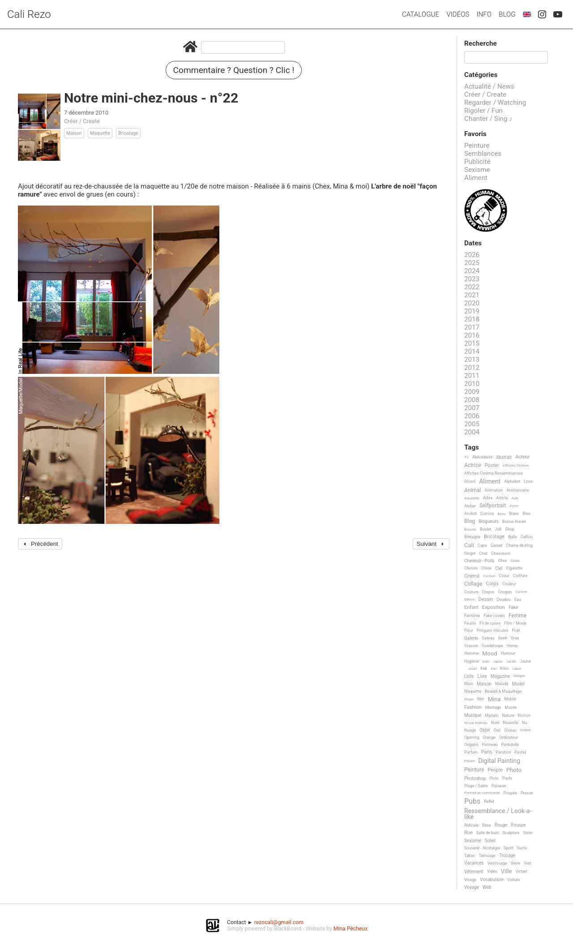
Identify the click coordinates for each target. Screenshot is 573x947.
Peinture (476, 145)
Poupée (510, 793)
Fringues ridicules (493, 630)
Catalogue (420, 14)
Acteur (522, 457)
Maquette (100, 133)
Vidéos (457, 14)
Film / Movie (516, 623)
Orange (489, 737)
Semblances (482, 154)
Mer (480, 699)
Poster (492, 465)
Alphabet (512, 481)
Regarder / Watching (495, 103)
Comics (487, 513)
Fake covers (494, 615)
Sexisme (477, 170)
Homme (471, 653)
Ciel (499, 568)
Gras (515, 638)
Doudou (504, 599)
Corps (492, 584)
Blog (507, 14)
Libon (517, 668)
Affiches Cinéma (516, 465)
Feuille (470, 623)
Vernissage (497, 863)
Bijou (501, 513)
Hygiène (471, 661)
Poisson (499, 786)
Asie (514, 498)
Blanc (514, 513)
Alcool (469, 481)
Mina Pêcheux (351, 929)
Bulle (512, 537)
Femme (517, 615)
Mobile (510, 699)
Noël (495, 722)
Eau (517, 599)
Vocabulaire (492, 880)
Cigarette (514, 568)
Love (528, 481)
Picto (494, 778)
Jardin (511, 661)
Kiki (493, 668)
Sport (508, 848)
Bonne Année (514, 521)
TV (466, 457)
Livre (482, 676)
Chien (515, 560)
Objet (484, 730)
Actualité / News (489, 86)
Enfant (471, 607)
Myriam (491, 715)
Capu (482, 545)
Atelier (470, 506)
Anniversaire (517, 490)
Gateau (488, 638)
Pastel (520, 752)
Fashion (473, 707)
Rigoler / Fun (483, 111)
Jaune (525, 661)
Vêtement (473, 872)
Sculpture (511, 833)
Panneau (489, 744)
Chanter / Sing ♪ (488, 119)
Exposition (493, 607)
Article (502, 498)
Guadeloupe (492, 645)
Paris (486, 752)
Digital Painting (499, 761)
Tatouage (487, 855)
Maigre (519, 675)
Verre (515, 863)
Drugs (469, 699)
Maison (74, 133)
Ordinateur (508, 737)
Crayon (488, 592)
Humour (508, 653)
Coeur (504, 576)
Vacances (473, 863)
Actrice (472, 465)
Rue (468, 833)
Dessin (485, 599)
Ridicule (471, 825)
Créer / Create (82, 121)
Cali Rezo (29, 14)
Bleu (526, 513)
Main (468, 684)
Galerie (471, 638)
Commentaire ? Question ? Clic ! (234, 70)
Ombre (525, 730)
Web (487, 887)
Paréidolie (510, 744)
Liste (469, 676)
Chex (502, 560)
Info (484, 14)
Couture (471, 592)
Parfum (471, 752)
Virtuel (521, 871)
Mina (494, 699)
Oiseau (510, 730)
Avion (513, 505)
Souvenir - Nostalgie (482, 848)
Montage (493, 707)
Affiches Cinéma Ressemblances (493, 473)
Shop (510, 529)
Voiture (513, 880)
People (495, 770)
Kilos (504, 668)
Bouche (470, 529)
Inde (485, 661)
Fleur (468, 630)
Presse (527, 793)
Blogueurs (489, 521)
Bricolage (128, 133)
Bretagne (472, 537)
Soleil (490, 841)
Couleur (509, 584)
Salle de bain (487, 833)
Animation (493, 490)
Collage (473, 584)
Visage (470, 880)
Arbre (488, 498)
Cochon (489, 576)
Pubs (472, 801)
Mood (489, 653)
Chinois (471, 568)
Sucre (522, 848)
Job (498, 529)
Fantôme (472, 615)
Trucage (507, 855)
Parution (503, 752)
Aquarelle (471, 498)
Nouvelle (510, 722)
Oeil (497, 730)
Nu (524, 722)
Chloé (486, 568)
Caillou (527, 537)
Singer (469, 553)
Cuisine (521, 591)
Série (527, 833)
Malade (502, 684)
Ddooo (469, 599)
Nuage (470, 730)
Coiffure (520, 576)
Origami (471, 744)
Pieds (507, 778)
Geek (502, 638)
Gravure (471, 645)
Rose (486, 825)
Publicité (477, 162)
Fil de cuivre (490, 623)
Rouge (501, 825)
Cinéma (471, 576)
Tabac (469, 855)
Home (512, 645)
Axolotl (470, 513)
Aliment (475, 178)
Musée (511, 707)
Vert (527, 863)
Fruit (516, 630)
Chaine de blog (519, 545)
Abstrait (504, 457)
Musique (472, 715)
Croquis (505, 592)
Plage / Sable (476, 786)
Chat (483, 553)
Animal (472, 490)
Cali (469, 545)
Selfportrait (492, 505)
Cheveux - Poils (479, 561)
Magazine (500, 676)
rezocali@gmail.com (279, 922)
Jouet (472, 668)
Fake (513, 607)
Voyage (471, 887)
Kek (483, 668)
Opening (471, 737)
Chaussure (500, 553)
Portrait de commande (482, 792)
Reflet (489, 801)
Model (518, 684)
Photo (514, 770)
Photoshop (475, 778)
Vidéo (492, 871)
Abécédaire (482, 457)
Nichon (523, 715)
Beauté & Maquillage (503, 691)
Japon (498, 661)
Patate (469, 761)
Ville (506, 871)
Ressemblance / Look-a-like (497, 813)
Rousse (518, 825)
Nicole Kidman (475, 722)
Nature (508, 715)
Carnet (497, 545)
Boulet (486, 529)
